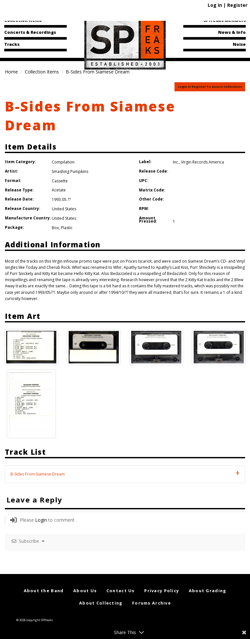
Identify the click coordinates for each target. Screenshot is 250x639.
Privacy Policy (161, 590)
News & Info (232, 32)
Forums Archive (151, 603)
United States (64, 209)
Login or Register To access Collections (210, 87)
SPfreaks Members (224, 20)
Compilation (63, 162)
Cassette (60, 181)
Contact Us (120, 590)
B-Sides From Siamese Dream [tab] (37, 474)
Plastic (67, 227)
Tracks (12, 44)
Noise (239, 44)
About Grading (208, 590)
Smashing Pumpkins (70, 171)
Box (55, 227)
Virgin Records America (202, 162)
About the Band (44, 590)
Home (11, 72)
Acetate (59, 190)
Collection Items (23, 20)
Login (41, 520)
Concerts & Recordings (30, 32)
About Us (85, 590)
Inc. (176, 162)
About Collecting (100, 603)
